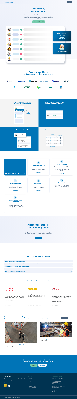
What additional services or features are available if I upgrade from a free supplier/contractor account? (26, 263)
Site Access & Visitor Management (58, 386)
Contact (29, 379)
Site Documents (54, 382)
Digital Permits (54, 385)
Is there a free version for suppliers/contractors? (15, 261)
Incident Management (56, 381)
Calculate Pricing (42, 365)
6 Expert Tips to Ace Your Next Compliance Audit (53, 339)
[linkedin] (4, 382)
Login (29, 382)
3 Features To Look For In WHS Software (16, 344)
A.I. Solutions (54, 391)
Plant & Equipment (55, 390)
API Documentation (31, 387)
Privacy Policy (30, 383)
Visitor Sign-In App (55, 387)
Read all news (64, 318)
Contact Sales (34, 365)
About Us (29, 378)
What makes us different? (33, 388)
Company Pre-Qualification (57, 378)
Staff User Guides (31, 385)
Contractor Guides (31, 386)
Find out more (38, 237)
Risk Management (55, 388)
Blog (29, 381)
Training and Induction (56, 383)
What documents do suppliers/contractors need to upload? (17, 266)
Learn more (38, 172)
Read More (8, 348)
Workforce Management (56, 379)
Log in (69, 2)
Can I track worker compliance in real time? (14, 268)
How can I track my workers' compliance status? (15, 271)
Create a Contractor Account (39, 21)
